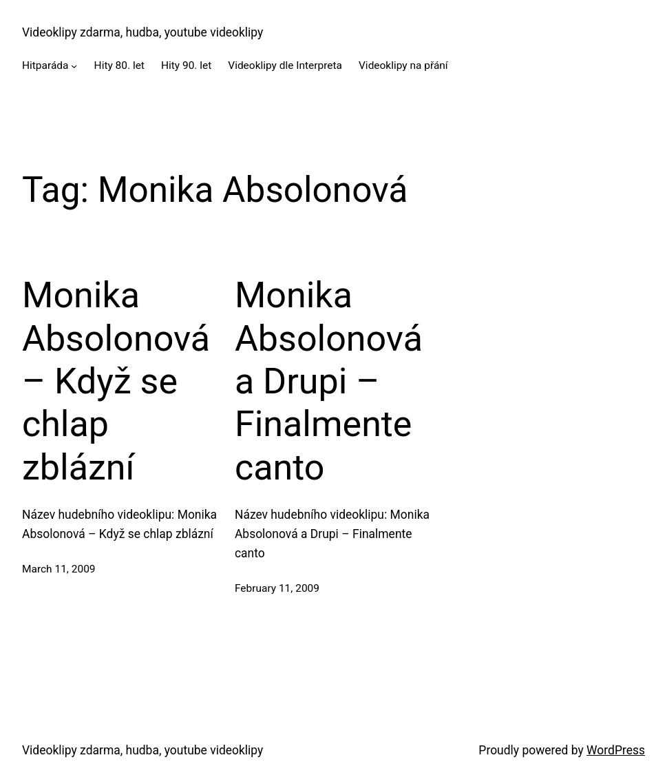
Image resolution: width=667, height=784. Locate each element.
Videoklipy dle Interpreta (285, 65)
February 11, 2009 (277, 588)
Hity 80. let (119, 65)
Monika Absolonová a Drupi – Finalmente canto (329, 381)
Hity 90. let (186, 65)
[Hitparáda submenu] (74, 66)
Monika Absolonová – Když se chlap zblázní (116, 381)
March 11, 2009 (59, 569)
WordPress (615, 750)
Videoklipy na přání (403, 65)
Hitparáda (45, 65)
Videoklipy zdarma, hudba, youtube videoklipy (142, 32)
